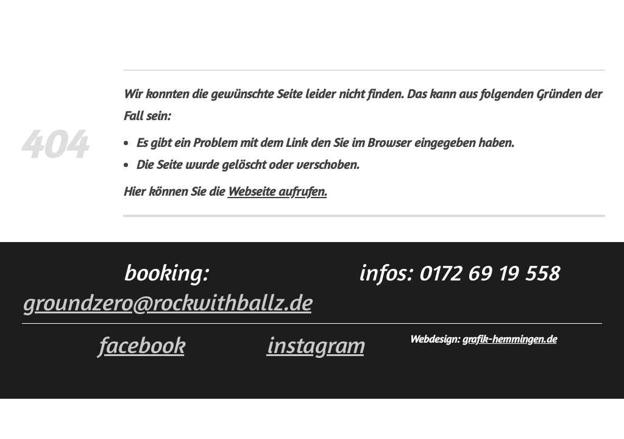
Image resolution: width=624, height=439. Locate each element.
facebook (141, 344)
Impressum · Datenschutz (412, 22)
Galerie (325, 22)
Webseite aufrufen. (277, 191)
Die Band (220, 22)
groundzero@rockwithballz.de (166, 302)
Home (170, 22)
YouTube (275, 22)
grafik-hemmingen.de (509, 338)
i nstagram (315, 344)
